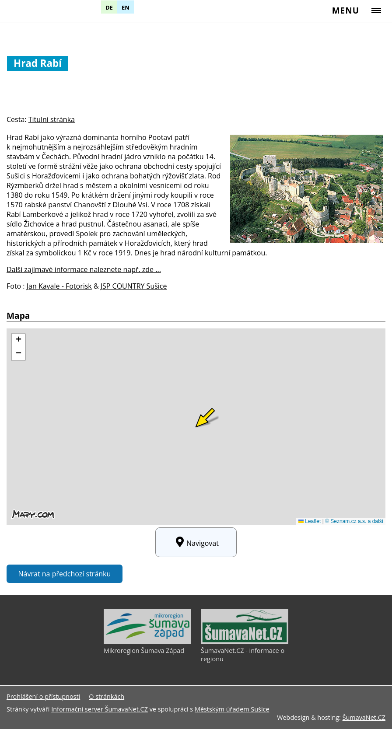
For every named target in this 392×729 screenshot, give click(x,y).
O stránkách (106, 696)
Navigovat (196, 542)
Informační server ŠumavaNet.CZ (99, 709)
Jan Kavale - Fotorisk (59, 286)
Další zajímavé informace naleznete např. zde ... (84, 269)
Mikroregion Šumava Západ (144, 650)
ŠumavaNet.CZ (364, 717)
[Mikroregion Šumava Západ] (147, 641)
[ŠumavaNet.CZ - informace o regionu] (244, 641)
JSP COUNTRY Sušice (134, 286)
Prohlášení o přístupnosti (43, 696)
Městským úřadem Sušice (232, 709)
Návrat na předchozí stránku (64, 574)
